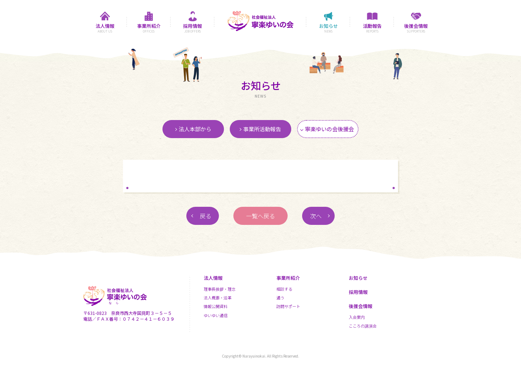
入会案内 (357, 317)
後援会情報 (360, 306)
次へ (316, 216)
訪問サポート (288, 306)
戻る (205, 216)
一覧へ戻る (260, 216)
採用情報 (358, 292)
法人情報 (213, 277)
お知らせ (358, 277)
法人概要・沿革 (218, 297)
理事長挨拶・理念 (220, 289)
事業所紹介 (288, 277)
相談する (284, 289)
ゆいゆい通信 (216, 315)
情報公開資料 (216, 306)
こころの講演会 (363, 326)
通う (280, 297)
